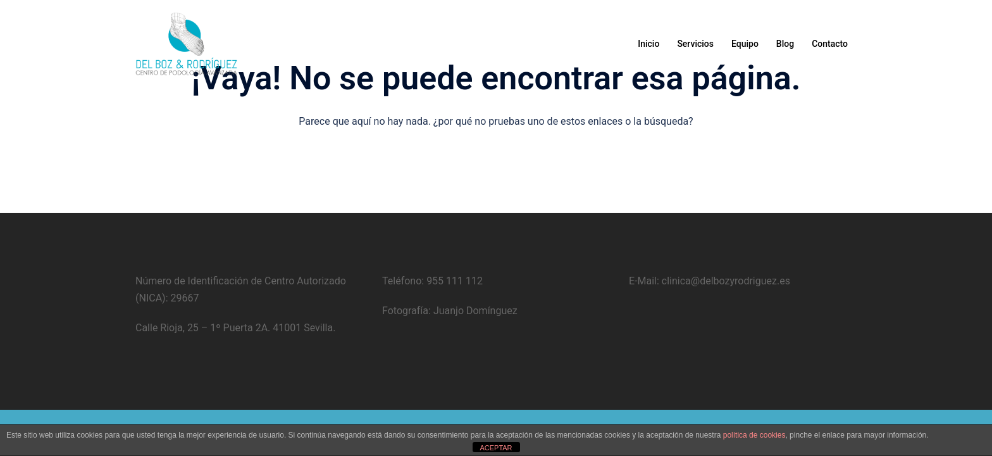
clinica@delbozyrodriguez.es (724, 281)
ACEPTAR (496, 448)
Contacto (830, 44)
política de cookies (754, 435)
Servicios (695, 44)
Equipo (745, 44)
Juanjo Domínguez (474, 311)
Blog (785, 44)
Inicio (648, 44)
